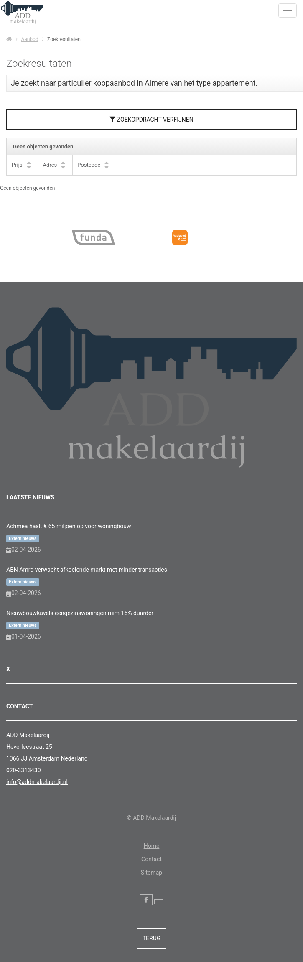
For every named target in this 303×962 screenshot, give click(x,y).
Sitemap (151, 872)
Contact (151, 859)
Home (152, 845)
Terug (152, 938)
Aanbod (29, 39)
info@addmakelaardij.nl (37, 782)
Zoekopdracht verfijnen (151, 119)
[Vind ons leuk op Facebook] (146, 899)
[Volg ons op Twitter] (158, 901)
